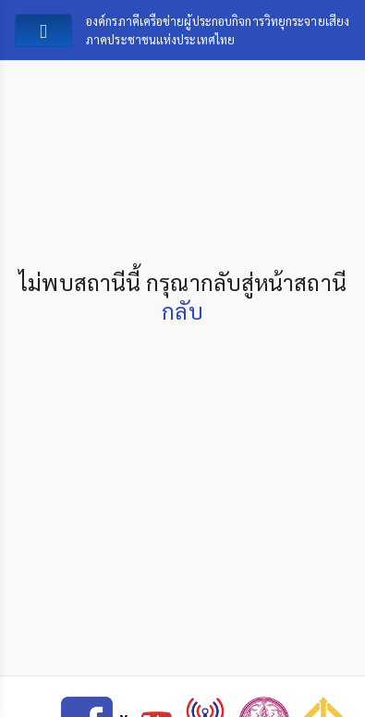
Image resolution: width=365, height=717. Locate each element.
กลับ (182, 310)
